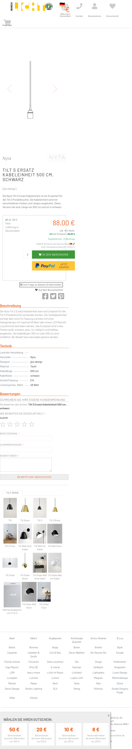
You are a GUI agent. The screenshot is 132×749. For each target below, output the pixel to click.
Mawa (33, 683)
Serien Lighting (33, 688)
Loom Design (120, 672)
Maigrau (98, 677)
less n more (33, 672)
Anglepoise (55, 638)
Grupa (98, 661)
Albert (33, 638)
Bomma (33, 647)
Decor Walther (77, 652)
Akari (12, 638)
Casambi (12, 652)
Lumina (33, 677)
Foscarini (34, 661)
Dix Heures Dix (98, 652)
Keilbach (98, 667)
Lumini (55, 677)
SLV (55, 688)
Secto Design (12, 688)
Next (55, 683)
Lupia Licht (76, 677)
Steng (77, 688)
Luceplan (12, 677)
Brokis (98, 647)
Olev (98, 683)
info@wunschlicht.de (114, 735)
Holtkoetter (120, 661)
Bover (77, 647)
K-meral (55, 667)
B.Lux (120, 638)
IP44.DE (33, 667)
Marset (12, 683)
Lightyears (98, 672)
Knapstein (120, 667)
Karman (77, 667)
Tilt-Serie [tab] (12, 492)
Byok (120, 647)
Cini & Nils (55, 652)
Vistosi (33, 697)
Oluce (120, 683)
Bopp (55, 647)
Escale (120, 652)
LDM (12, 672)
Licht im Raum (55, 672)
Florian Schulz (12, 661)
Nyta (7, 158)
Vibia (12, 697)
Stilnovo (98, 688)
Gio (77, 661)
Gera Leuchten (55, 661)
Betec (12, 647)
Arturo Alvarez (98, 638)
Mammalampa (120, 677)
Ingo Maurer (12, 667)
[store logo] (28, 9)
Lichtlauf (77, 672)
